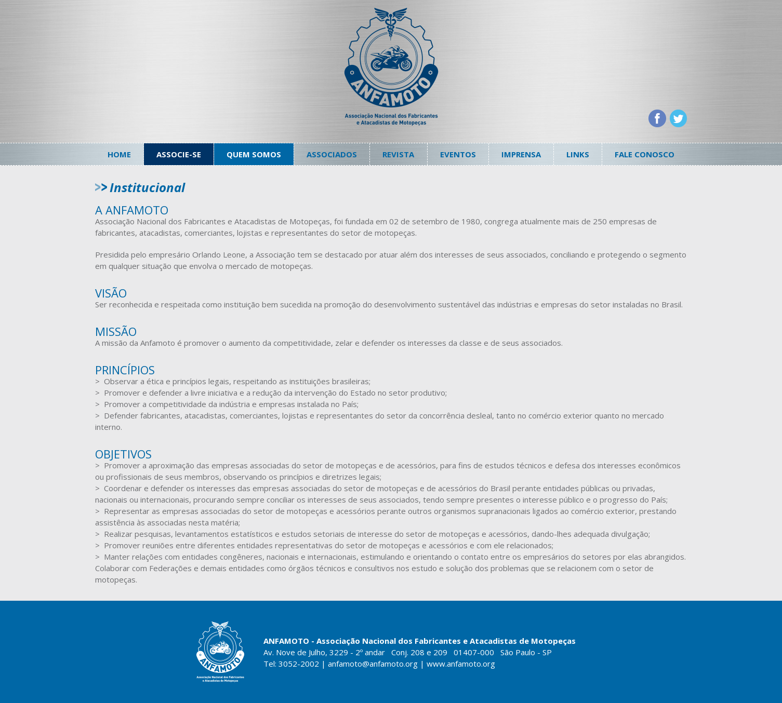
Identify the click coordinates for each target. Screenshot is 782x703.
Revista (398, 154)
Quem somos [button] (254, 154)
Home (119, 154)
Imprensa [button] (521, 154)
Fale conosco (644, 154)
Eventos (458, 154)
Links (577, 154)
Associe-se (178, 154)
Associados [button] (332, 154)
